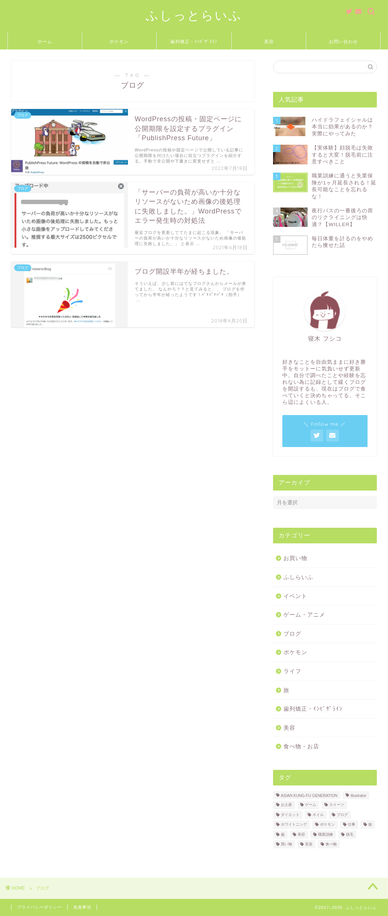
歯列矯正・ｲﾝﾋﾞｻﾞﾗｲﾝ (193, 41)
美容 (269, 41)
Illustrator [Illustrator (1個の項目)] (358, 796)
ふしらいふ (298, 577)
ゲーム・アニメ (304, 614)
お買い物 (295, 558)
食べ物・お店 (301, 746)
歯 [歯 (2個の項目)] (283, 834)
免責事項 (82, 907)
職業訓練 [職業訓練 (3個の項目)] (325, 834)
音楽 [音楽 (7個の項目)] (308, 844)
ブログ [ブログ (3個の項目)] (342, 815)
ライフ (292, 671)
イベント (295, 596)
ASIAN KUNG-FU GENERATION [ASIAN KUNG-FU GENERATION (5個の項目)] (309, 796)
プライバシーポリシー (39, 907)
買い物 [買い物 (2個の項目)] (286, 844)
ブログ (292, 633)
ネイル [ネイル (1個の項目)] (318, 815)
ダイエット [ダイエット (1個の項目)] (290, 815)
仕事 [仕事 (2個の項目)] (351, 825)
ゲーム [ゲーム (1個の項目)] (310, 805)
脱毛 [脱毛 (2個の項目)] (349, 834)
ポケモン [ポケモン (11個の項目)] (327, 825)
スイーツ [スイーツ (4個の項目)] (336, 805)
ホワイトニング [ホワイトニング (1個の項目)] (294, 825)
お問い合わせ (343, 41)
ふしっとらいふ (194, 15)
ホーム (45, 41)
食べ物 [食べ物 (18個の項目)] (331, 844)
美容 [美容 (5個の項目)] (301, 834)
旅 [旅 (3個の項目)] (370, 825)
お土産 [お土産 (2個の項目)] (286, 805)
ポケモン (119, 41)
